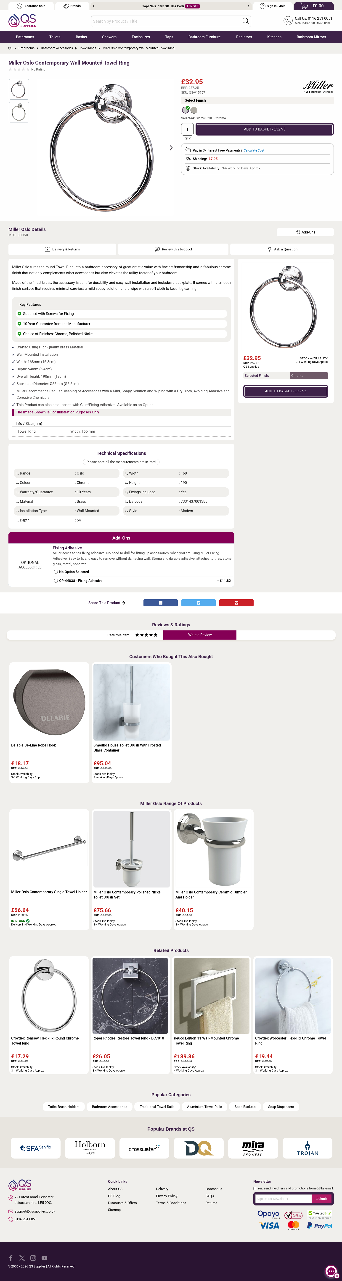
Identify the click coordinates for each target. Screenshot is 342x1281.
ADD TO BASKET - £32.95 (264, 129)
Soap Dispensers (281, 1107)
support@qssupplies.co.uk (32, 1211)
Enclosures (141, 37)
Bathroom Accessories (109, 1107)
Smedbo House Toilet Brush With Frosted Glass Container (127, 747)
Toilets (54, 37)
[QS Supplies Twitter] (22, 1257)
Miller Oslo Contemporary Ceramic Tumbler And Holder (211, 894)
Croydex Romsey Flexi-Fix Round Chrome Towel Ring (45, 1040)
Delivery (162, 1189)
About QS (115, 1189)
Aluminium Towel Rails (204, 1107)
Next (248, 6)
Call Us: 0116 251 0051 (313, 18)
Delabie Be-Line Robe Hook (33, 745)
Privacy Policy (166, 1196)
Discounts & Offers (122, 1203)
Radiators (244, 37)
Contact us (214, 1189)
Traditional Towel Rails (157, 1107)
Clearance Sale (31, 6)
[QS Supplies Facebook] (11, 1257)
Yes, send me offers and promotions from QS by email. (295, 1188)
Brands (72, 6)
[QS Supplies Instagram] (33, 1257)
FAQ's (210, 1196)
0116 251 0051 (22, 1219)
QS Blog (114, 1196)
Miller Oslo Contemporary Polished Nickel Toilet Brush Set (127, 894)
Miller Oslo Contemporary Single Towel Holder (49, 892)
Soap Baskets (245, 1107)
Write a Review (200, 635)
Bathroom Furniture (204, 37)
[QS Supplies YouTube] (44, 1257)
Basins (81, 37)
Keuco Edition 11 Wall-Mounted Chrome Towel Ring (206, 1040)
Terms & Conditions (171, 1203)
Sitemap (114, 1210)
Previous (93, 6)
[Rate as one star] (137, 635)
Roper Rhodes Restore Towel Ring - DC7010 (128, 1038)
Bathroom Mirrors (311, 37)
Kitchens (274, 37)
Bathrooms (25, 37)
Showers (109, 37)
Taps (169, 37)
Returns (211, 1203)
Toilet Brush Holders (64, 1107)
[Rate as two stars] (139, 635)
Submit (321, 1199)
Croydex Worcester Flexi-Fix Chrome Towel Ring (290, 1040)
